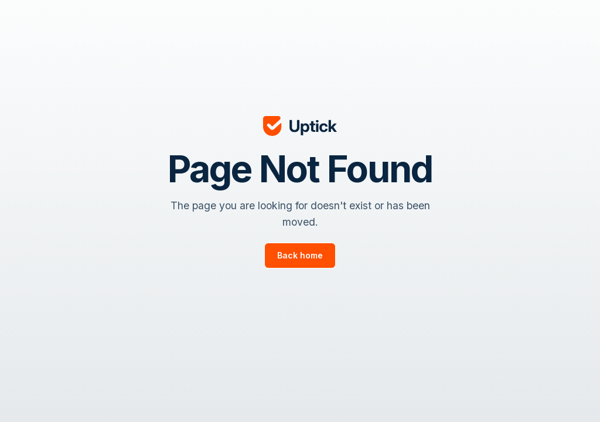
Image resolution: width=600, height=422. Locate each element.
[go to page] (300, 255)
